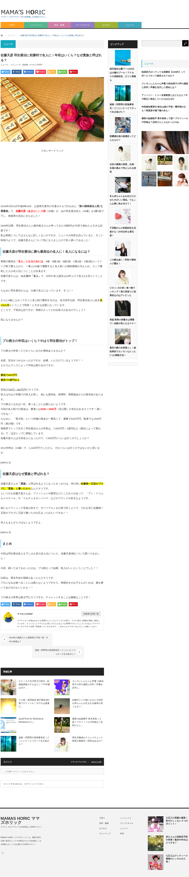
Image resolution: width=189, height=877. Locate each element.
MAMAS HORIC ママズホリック (20, 807)
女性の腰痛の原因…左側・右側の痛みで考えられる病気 (123, 168)
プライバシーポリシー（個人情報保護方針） (114, 871)
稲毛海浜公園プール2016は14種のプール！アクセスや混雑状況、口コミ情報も (123, 75)
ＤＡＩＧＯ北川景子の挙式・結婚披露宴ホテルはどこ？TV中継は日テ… (34, 671)
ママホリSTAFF (35, 65)
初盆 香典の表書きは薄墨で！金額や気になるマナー (123, 322)
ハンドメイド (36, 25)
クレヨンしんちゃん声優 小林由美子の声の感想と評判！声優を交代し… (88, 671)
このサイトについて (81, 871)
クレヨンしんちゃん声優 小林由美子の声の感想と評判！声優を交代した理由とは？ (165, 85)
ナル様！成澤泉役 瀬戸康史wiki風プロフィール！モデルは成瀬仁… (34, 690)
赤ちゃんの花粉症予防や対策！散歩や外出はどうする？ (177, 827)
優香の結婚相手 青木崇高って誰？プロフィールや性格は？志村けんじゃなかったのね (165, 120)
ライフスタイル (83, 25)
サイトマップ (105, 821)
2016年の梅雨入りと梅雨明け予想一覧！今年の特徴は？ (28, 639)
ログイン (28, 771)
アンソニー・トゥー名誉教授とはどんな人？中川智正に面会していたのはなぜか (165, 97)
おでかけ (106, 25)
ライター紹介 (183, 871)
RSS (122, 821)
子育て (12, 25)
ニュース (130, 25)
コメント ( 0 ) (96, 749)
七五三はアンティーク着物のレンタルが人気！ (177, 846)
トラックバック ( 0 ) (78, 749)
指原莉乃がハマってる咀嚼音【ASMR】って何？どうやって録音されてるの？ (163, 74)
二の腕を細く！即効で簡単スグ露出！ (123, 262)
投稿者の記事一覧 (91, 614)
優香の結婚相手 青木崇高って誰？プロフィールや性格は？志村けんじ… (87, 709)
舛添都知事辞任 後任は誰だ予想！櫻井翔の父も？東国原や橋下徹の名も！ (164, 108)
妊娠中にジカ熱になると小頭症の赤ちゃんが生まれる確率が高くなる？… (87, 690)
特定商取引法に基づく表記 (148, 871)
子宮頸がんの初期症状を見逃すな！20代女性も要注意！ (123, 232)
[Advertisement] (145, 28)
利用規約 (168, 871)
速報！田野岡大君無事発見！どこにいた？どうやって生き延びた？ (75, 639)
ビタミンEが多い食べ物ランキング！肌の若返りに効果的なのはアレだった (123, 292)
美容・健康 (59, 25)
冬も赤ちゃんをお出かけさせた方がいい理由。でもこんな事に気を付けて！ (123, 200)
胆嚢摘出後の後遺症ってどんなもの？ (123, 138)
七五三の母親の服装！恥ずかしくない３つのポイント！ (177, 808)
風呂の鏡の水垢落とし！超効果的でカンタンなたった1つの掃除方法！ (123, 352)
